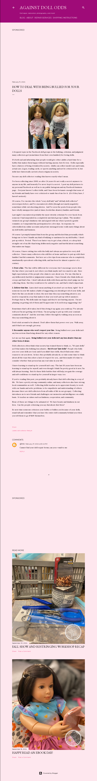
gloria (22, 444)
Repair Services (43, 18)
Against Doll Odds (43, 7)
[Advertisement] (48, 57)
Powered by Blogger (48, 773)
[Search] (83, 7)
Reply (22, 451)
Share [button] (14, 427)
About (30, 18)
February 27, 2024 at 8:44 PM (36, 444)
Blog (22, 18)
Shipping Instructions (65, 18)
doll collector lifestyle (24, 430)
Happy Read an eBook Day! (32, 753)
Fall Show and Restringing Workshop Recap (48, 647)
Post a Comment (24, 651)
